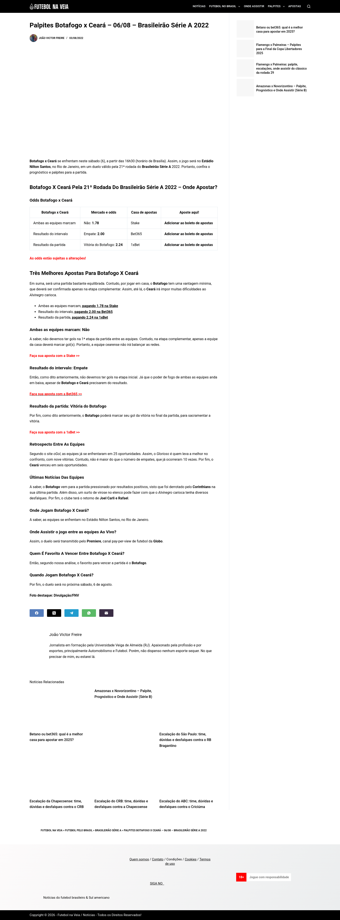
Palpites (277, 6)
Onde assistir (254, 6)
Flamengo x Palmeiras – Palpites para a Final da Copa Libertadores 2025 (279, 49)
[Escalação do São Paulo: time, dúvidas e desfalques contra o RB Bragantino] (188, 707)
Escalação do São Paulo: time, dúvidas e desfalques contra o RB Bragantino (185, 740)
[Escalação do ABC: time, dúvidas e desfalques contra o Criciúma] (188, 774)
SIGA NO (157, 883)
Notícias (199, 6)
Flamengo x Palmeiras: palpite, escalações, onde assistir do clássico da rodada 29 (281, 68)
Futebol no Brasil (225, 6)
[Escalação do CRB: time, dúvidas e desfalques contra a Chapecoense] (123, 774)
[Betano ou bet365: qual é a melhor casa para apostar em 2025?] (59, 707)
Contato (157, 859)
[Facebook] (37, 613)
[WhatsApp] (89, 613)
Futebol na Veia (51, 830)
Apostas (294, 6)
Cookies (191, 859)
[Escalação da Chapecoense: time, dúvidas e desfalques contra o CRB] (59, 774)
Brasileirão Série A (108, 830)
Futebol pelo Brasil (79, 830)
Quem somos (139, 859)
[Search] (308, 6)
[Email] (106, 613)
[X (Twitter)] (54, 613)
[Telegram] (71, 613)
